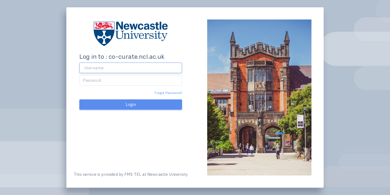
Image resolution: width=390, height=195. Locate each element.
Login (131, 104)
